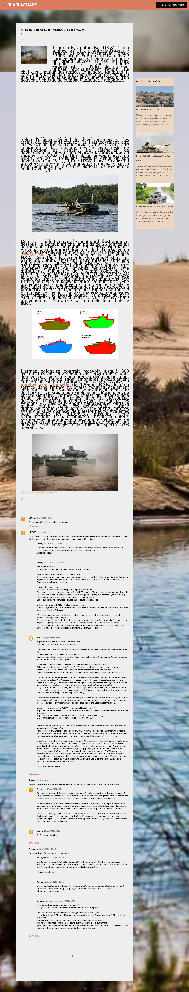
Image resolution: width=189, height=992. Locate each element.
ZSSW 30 (32, 255)
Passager (41, 789)
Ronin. (40, 637)
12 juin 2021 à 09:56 (52, 638)
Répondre (34, 526)
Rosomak (51, 493)
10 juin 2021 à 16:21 (55, 544)
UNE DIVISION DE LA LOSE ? (148, 110)
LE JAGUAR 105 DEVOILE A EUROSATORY (154, 207)
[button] (22, 39)
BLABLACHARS (22, 4)
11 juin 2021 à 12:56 (55, 563)
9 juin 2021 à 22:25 (45, 518)
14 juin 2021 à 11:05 (52, 831)
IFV (32, 493)
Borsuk (25, 493)
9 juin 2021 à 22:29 (45, 532)
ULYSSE (32, 518)
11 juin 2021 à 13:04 (55, 858)
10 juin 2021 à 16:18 (47, 849)
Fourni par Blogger (94, 988)
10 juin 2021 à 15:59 (55, 789)
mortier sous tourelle (45, 384)
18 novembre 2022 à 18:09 (64, 901)
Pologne (40, 493)
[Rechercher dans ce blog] (173, 5)
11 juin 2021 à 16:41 (55, 882)
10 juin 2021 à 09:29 (47, 780)
